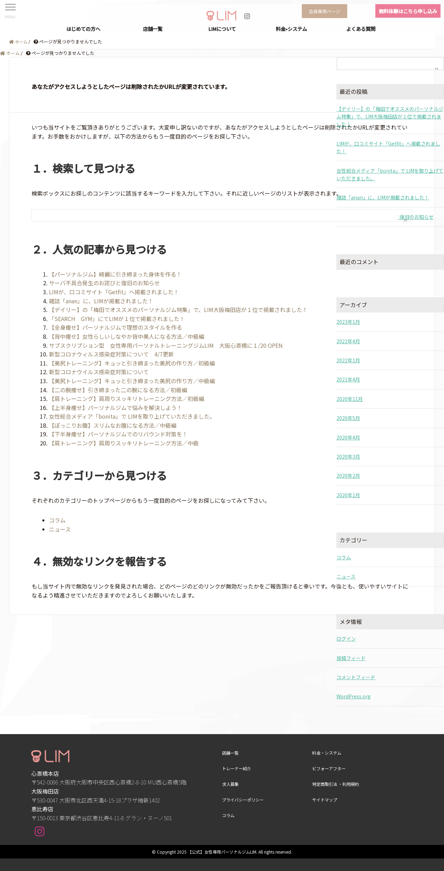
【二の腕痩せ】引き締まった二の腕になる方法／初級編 (118, 390)
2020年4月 (348, 437)
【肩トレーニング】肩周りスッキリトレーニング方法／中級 (124, 443)
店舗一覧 (152, 28)
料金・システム (328, 752)
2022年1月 (348, 360)
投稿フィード (351, 658)
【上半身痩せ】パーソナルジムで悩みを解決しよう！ (115, 407)
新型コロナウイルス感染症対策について (99, 372)
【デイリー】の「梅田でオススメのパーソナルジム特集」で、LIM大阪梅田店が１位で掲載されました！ (178, 309)
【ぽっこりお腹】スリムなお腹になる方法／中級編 (113, 425)
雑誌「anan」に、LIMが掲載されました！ (101, 301)
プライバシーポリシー (244, 799)
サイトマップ (325, 799)
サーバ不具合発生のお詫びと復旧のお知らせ (104, 283)
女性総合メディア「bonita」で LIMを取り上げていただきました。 (132, 416)
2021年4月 (348, 379)
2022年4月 (348, 341)
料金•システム (291, 28)
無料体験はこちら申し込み (408, 11)
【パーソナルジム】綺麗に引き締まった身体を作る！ (115, 274)
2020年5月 (348, 417)
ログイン (346, 638)
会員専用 (326, 11)
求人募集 (231, 783)
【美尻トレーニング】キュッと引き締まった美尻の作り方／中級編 (132, 381)
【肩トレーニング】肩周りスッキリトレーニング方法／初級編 (126, 398)
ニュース (60, 529)
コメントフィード (355, 677)
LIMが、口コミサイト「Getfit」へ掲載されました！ (114, 292)
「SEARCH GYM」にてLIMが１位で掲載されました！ (117, 318)
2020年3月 (348, 456)
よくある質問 (360, 28)
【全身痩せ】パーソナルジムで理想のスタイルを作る (115, 327)
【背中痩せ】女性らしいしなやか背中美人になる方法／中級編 (126, 336)
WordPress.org (353, 696)
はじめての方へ (83, 28)
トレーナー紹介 (238, 768)
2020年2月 (348, 475)
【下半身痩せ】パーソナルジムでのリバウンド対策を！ (118, 434)
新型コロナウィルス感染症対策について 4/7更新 (111, 354)
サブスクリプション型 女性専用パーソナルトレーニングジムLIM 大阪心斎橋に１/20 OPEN (166, 345)
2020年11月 (349, 398)
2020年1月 (348, 495)
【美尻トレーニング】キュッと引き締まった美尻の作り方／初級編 (132, 363)
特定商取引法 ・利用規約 (337, 783)
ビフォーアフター (330, 768)
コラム (57, 520)
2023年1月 (348, 321)
